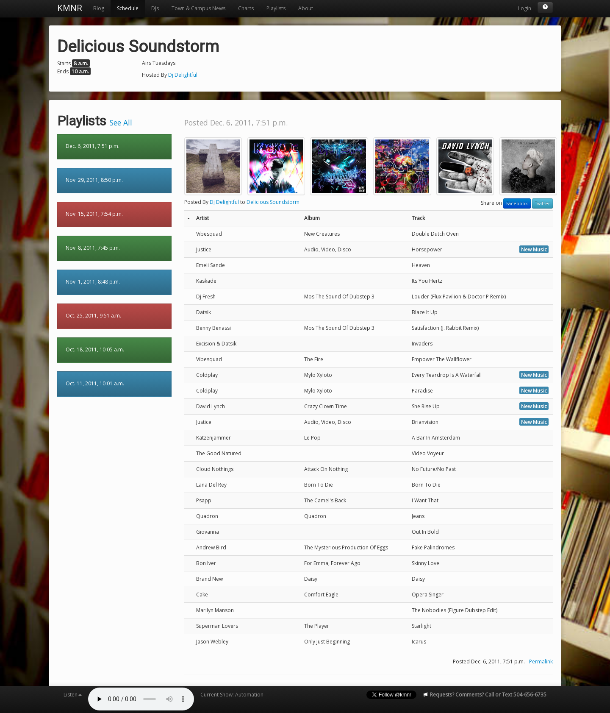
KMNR (69, 8)
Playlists (276, 8)
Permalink (541, 661)
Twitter (542, 203)
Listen (73, 694)
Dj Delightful (182, 74)
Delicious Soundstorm (273, 202)
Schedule (128, 8)
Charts (246, 8)
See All (121, 122)
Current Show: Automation (231, 694)
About (305, 8)
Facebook (517, 203)
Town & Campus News (198, 8)
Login (524, 8)
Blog (98, 8)
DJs (155, 8)
